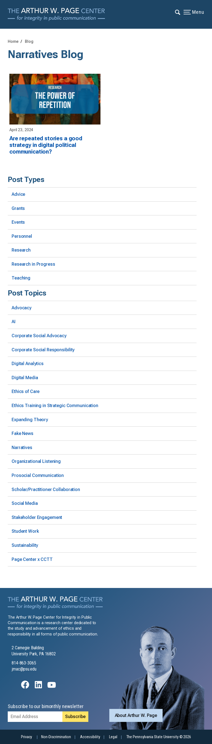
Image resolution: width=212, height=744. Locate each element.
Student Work (25, 531)
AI (13, 321)
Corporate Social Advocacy (39, 335)
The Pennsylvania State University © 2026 (158, 737)
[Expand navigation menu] (178, 12)
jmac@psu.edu (24, 669)
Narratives (22, 447)
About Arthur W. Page (136, 715)
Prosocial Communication (38, 475)
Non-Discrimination (56, 737)
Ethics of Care (25, 391)
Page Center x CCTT (32, 559)
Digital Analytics (28, 363)
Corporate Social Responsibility (43, 349)
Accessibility (90, 737)
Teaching (21, 278)
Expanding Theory (30, 419)
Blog (29, 41)
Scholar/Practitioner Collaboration (46, 489)
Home (13, 41)
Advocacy (21, 307)
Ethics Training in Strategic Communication (55, 405)
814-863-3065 (24, 663)
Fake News (22, 433)
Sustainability (25, 545)
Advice (18, 194)
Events (18, 222)
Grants (18, 208)
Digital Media (25, 377)
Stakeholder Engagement (37, 517)
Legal (113, 737)
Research (21, 250)
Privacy (26, 737)
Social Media (25, 503)
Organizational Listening (36, 461)
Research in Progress (33, 264)
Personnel (22, 236)
